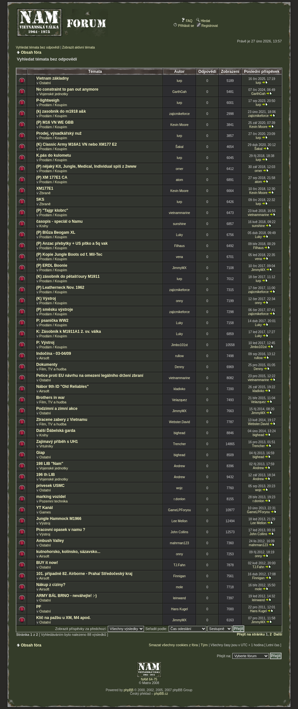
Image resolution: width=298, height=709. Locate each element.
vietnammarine (179, 213)
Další (278, 634)
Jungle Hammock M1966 (58, 518)
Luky (179, 235)
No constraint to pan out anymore (67, 89)
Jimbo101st (179, 345)
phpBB (128, 690)
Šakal (179, 147)
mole (179, 587)
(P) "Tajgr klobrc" (52, 210)
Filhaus (179, 246)
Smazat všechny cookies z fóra (173, 645)
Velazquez (179, 400)
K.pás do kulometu (53, 155)
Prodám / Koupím (53, 105)
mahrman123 (179, 543)
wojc (179, 488)
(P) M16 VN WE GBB (54, 122)
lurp (179, 81)
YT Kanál (44, 507)
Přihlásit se (183, 26)
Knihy (44, 226)
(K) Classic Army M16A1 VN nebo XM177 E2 (76, 144)
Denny (179, 367)
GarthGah (179, 92)
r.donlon (179, 499)
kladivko (179, 389)
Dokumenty (46, 364)
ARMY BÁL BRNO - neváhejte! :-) (66, 595)
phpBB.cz (161, 693)
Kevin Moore (179, 125)
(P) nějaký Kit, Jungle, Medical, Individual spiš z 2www (86, 166)
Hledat (203, 21)
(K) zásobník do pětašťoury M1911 (68, 276)
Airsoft (44, 358)
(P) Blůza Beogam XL (55, 232)
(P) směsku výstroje (54, 309)
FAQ (187, 21)
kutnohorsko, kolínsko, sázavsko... (68, 551)
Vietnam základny (52, 78)
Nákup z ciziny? (50, 584)
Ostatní (45, 83)
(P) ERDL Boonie (51, 265)
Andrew (179, 466)
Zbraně (45, 193)
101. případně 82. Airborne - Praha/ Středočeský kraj (84, 573)
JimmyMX (179, 268)
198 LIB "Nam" (49, 463)
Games (45, 512)
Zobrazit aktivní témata (78, 47)
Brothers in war (50, 397)
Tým (204, 645)
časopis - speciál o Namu (59, 221)
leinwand (179, 598)
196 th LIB (45, 474)
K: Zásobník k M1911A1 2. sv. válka (68, 331)
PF (38, 606)
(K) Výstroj (46, 298)
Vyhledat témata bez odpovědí (38, 47)
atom (179, 180)
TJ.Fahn (179, 565)
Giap (40, 452)
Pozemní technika (53, 501)
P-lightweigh (47, 100)
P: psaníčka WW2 (52, 320)
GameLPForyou (179, 510)
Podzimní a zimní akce (56, 408)
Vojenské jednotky (53, 94)
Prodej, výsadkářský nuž (59, 133)
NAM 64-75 (149, 679)
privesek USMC (50, 485)
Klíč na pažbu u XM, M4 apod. (63, 617)
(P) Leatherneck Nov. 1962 (60, 287)
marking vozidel (51, 496)
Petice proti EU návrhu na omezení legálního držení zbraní (89, 375)
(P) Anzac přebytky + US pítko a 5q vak (72, 243)
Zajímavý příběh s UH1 (57, 441)
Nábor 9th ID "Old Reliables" (62, 386)
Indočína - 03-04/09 (53, 353)
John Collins (179, 532)
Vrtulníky (46, 446)
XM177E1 (44, 188)
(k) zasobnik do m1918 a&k (61, 111)
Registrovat (207, 26)
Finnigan (179, 576)
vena (179, 257)
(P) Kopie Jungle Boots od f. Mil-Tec (69, 254)
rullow (179, 356)
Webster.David (179, 422)
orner (179, 169)
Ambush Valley (50, 540)
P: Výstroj (45, 342)
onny (179, 301)
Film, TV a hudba (53, 369)
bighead (179, 433)
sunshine (179, 224)
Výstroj (44, 523)
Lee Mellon (179, 521)
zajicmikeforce (179, 114)
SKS (40, 199)
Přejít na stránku (251, 634)
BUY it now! (47, 562)
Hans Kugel (179, 609)
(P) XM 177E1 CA (51, 177)
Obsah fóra (31, 52)
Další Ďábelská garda (55, 430)
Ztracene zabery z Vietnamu (61, 419)
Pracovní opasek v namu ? (60, 529)
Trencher (179, 444)
